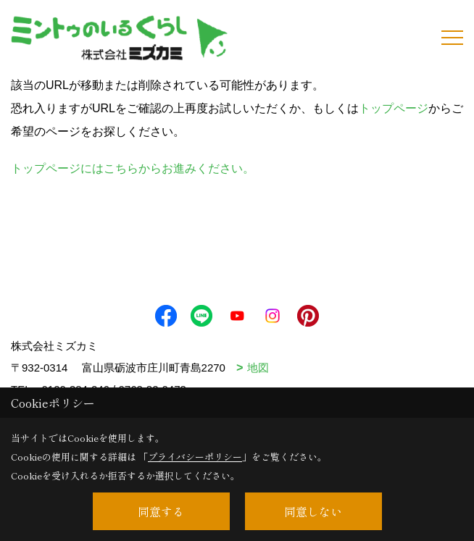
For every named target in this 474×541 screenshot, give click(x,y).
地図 (258, 367)
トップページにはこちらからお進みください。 (132, 168)
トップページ (393, 108)
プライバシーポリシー (195, 457)
